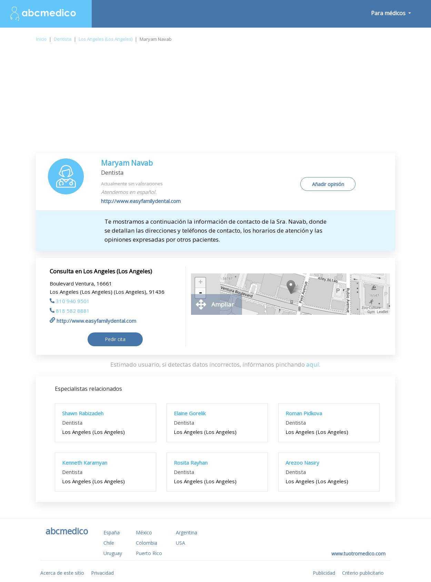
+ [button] (200, 283)
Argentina (186, 532)
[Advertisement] (215, 101)
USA (180, 543)
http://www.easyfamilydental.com (141, 200)
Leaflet (382, 312)
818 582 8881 (70, 310)
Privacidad (102, 573)
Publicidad (324, 573)
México (144, 532)
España (111, 532)
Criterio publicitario (363, 573)
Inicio (41, 39)
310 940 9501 (70, 301)
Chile (108, 543)
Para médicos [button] (389, 13)
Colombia (146, 543)
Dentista (62, 39)
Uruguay (112, 553)
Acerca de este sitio (62, 573)
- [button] (200, 293)
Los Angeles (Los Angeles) (105, 39)
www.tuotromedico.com (358, 553)
